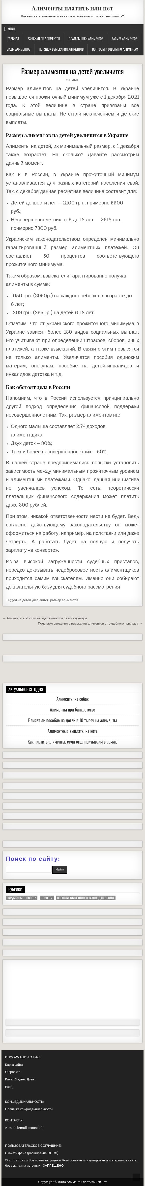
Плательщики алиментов (85, 38)
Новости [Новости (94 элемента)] (47, 898)
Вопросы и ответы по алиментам (115, 49)
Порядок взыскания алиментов (61, 49)
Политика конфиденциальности (29, 1109)
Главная (13, 38)
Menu (11, 28)
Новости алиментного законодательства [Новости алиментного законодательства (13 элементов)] (85, 898)
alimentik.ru (18, 1160)
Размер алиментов (124, 38)
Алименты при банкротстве (72, 709)
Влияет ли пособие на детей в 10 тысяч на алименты (72, 720)
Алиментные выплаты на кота (72, 731)
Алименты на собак (72, 699)
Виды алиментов (18, 49)
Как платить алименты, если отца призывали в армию (72, 741)
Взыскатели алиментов (44, 38)
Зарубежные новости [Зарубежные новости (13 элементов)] (21, 898)
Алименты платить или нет (72, 8)
